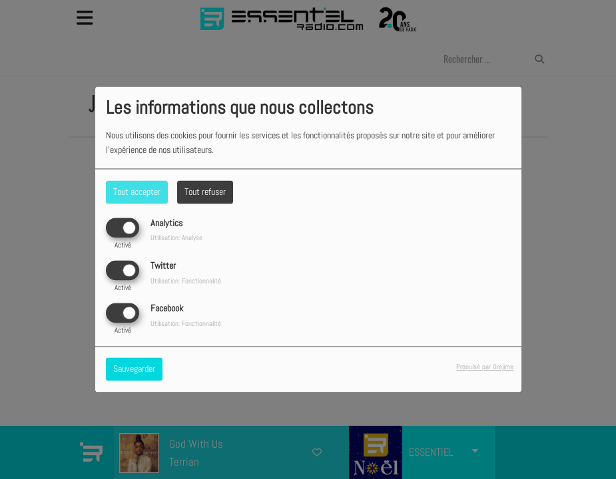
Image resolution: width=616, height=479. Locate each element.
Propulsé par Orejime (484, 367)
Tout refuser (205, 192)
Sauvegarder (134, 369)
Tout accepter (136, 192)
